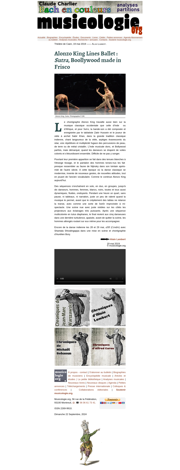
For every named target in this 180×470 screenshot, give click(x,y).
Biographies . (53, 37)
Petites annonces (114, 37)
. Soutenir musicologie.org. (119, 40)
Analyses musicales (114, 379)
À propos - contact (77, 372)
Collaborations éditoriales (91, 389)
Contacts (103, 40)
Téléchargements (76, 386)
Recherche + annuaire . (88, 40)
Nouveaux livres (77, 382)
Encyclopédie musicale (98, 375)
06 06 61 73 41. (88, 402)
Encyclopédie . (66, 37)
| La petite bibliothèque (88, 379)
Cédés (102, 37)
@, (73, 402)
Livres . (95, 37)
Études (76, 37)
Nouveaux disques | (97, 382)
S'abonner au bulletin (100, 372)
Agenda (127, 37)
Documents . (86, 37)
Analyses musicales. (68, 40)
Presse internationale (99, 386)
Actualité (41, 37)
